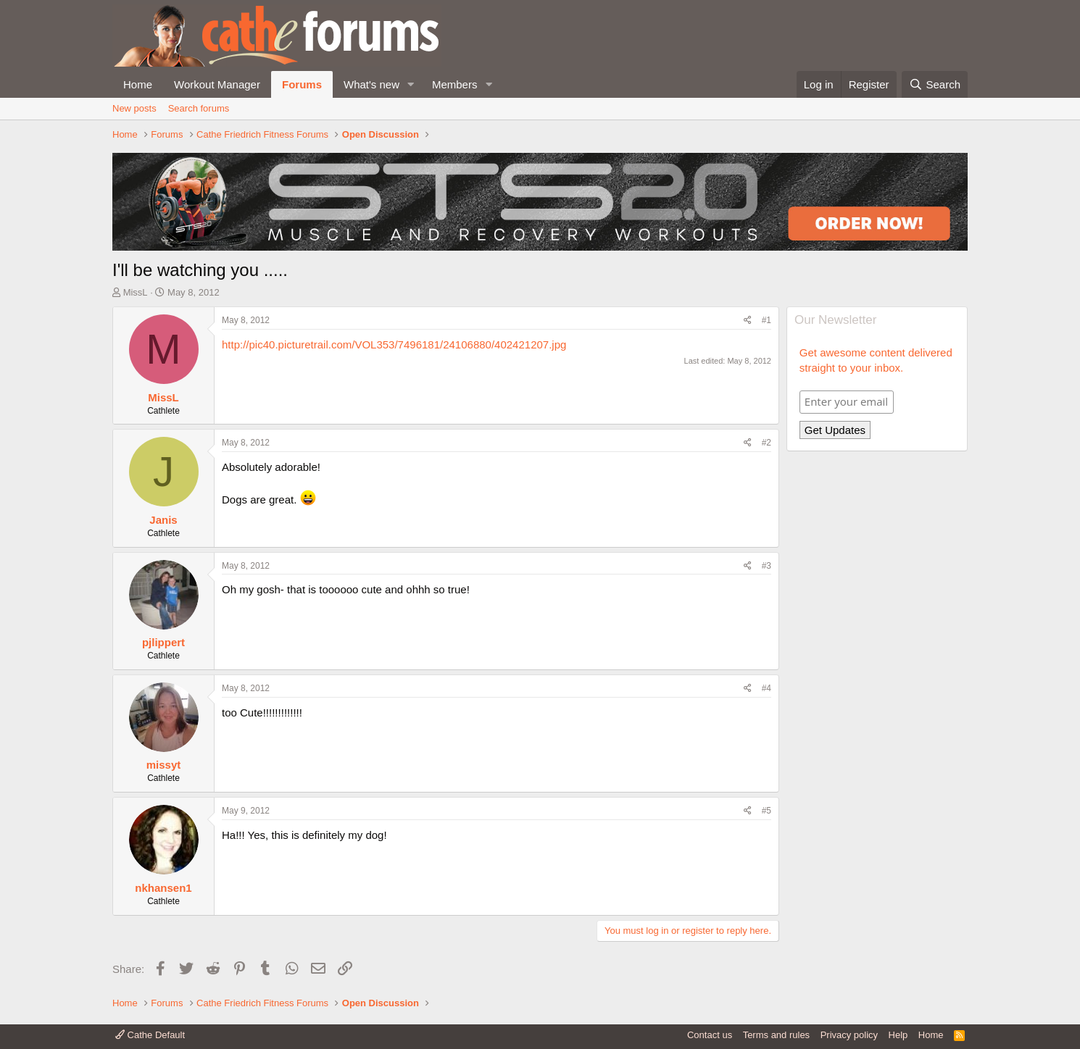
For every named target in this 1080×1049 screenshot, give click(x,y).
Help (898, 1034)
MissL (135, 292)
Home (137, 84)
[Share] (748, 320)
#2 (766, 443)
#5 (766, 811)
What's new (371, 84)
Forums (302, 84)
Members (455, 84)
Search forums (199, 108)
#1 (766, 320)
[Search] (935, 84)
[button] (411, 84)
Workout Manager (217, 84)
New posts (134, 108)
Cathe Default (150, 1034)
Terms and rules (776, 1034)
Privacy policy (849, 1034)
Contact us (709, 1034)
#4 (766, 688)
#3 (766, 566)
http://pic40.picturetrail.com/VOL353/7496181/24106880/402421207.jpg (394, 344)
